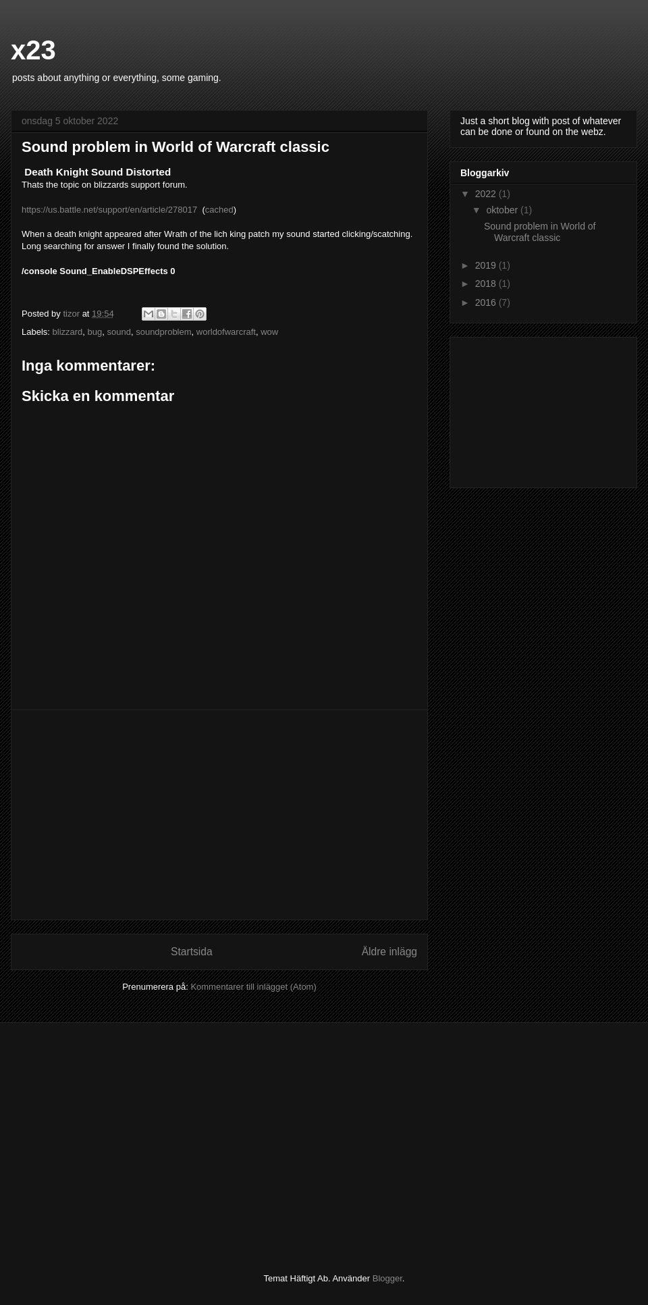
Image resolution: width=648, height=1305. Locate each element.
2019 (487, 265)
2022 (487, 193)
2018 (487, 283)
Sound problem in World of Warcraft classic (540, 232)
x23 (33, 50)
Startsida (192, 951)
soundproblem (163, 332)
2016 (487, 302)
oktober (503, 210)
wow (269, 332)
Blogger (387, 1278)
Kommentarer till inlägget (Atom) (253, 987)
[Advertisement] (219, 814)
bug (95, 332)
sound (119, 332)
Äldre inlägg (389, 951)
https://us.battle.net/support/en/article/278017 (109, 210)
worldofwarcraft (226, 332)
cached (219, 210)
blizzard (68, 332)
